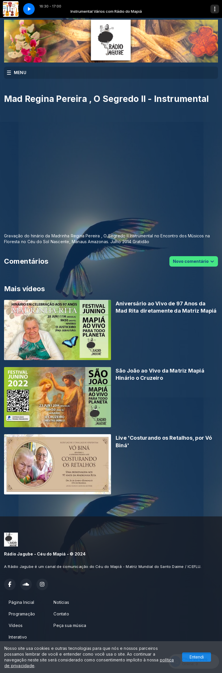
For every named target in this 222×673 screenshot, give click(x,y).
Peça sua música (69, 625)
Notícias (61, 602)
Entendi (197, 656)
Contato (61, 613)
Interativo (18, 637)
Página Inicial (21, 602)
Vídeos (16, 625)
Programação (22, 613)
